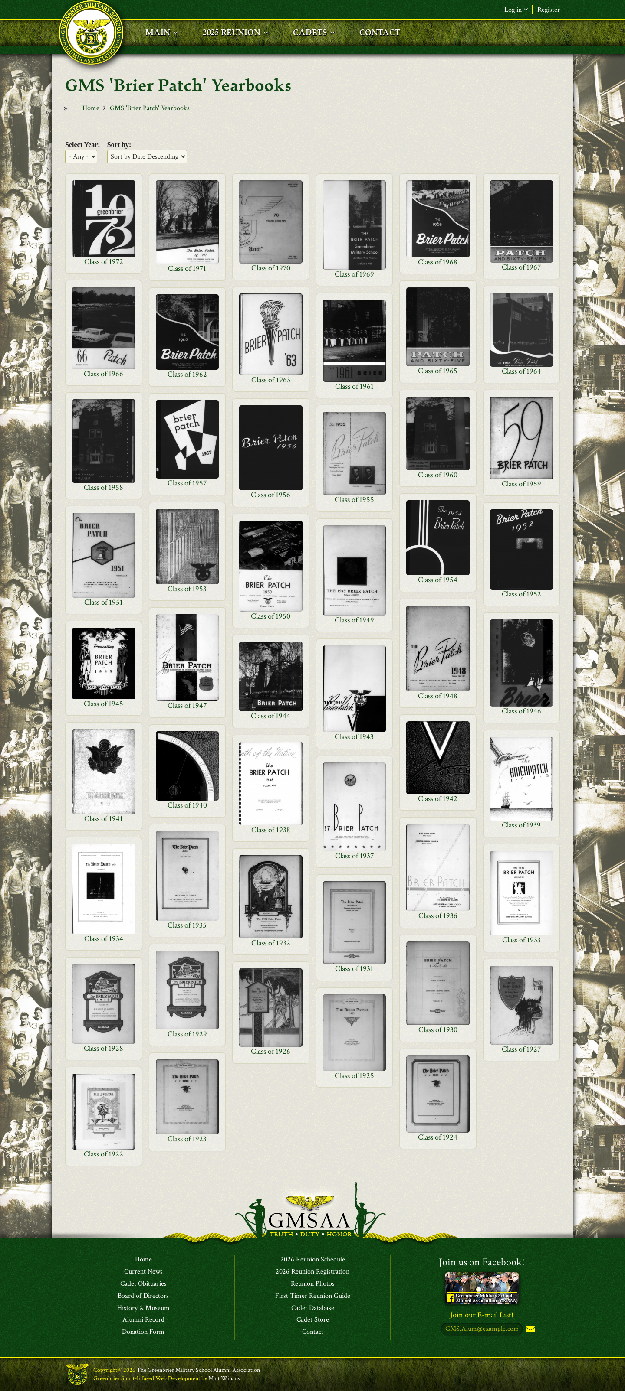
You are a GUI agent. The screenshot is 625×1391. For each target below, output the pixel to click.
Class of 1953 (187, 589)
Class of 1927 (521, 1049)
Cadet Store (312, 1320)
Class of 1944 (270, 716)
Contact (312, 1332)
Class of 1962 (187, 374)
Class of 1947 (187, 705)
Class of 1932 (270, 943)
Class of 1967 (521, 267)
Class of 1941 (103, 819)
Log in (516, 9)
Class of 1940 (187, 805)
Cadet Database (312, 1308)
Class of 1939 (521, 825)
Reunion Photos (313, 1284)
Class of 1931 (354, 969)
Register (548, 9)
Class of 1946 (521, 711)
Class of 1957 (187, 483)
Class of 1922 (103, 1154)
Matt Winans (224, 1378)
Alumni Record (143, 1320)
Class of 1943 (354, 737)
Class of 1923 (187, 1139)
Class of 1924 (437, 1137)
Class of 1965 (437, 371)
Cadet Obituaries (143, 1284)
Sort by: (119, 144)
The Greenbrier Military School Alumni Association (198, 1370)
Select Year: (82, 144)
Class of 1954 (437, 580)
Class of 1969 (354, 274)
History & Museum (143, 1308)
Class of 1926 (270, 1051)
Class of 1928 (103, 1048)
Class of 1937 (354, 856)
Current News (143, 1271)
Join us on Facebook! (482, 1262)
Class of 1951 (103, 602)
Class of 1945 (103, 704)
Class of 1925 (354, 1076)
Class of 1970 (270, 268)
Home (90, 108)
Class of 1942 (437, 799)
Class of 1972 (103, 262)
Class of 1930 (437, 1030)
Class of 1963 (270, 380)
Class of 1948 (437, 696)
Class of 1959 (521, 484)
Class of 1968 (437, 262)
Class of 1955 (354, 500)
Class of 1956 (270, 495)
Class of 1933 (521, 940)
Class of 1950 (270, 616)
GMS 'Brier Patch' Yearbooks (150, 108)
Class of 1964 (521, 371)
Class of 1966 (103, 374)
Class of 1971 (187, 269)
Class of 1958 (103, 487)
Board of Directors (143, 1296)
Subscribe (529, 1329)
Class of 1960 (437, 475)
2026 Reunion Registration (312, 1271)
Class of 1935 (187, 925)
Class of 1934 (103, 939)
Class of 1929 (187, 1034)
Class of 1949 (354, 620)
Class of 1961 (354, 386)
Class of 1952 (521, 594)
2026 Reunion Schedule (312, 1259)
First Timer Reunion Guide (312, 1296)
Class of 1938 (270, 830)
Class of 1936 (437, 916)
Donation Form (143, 1332)
